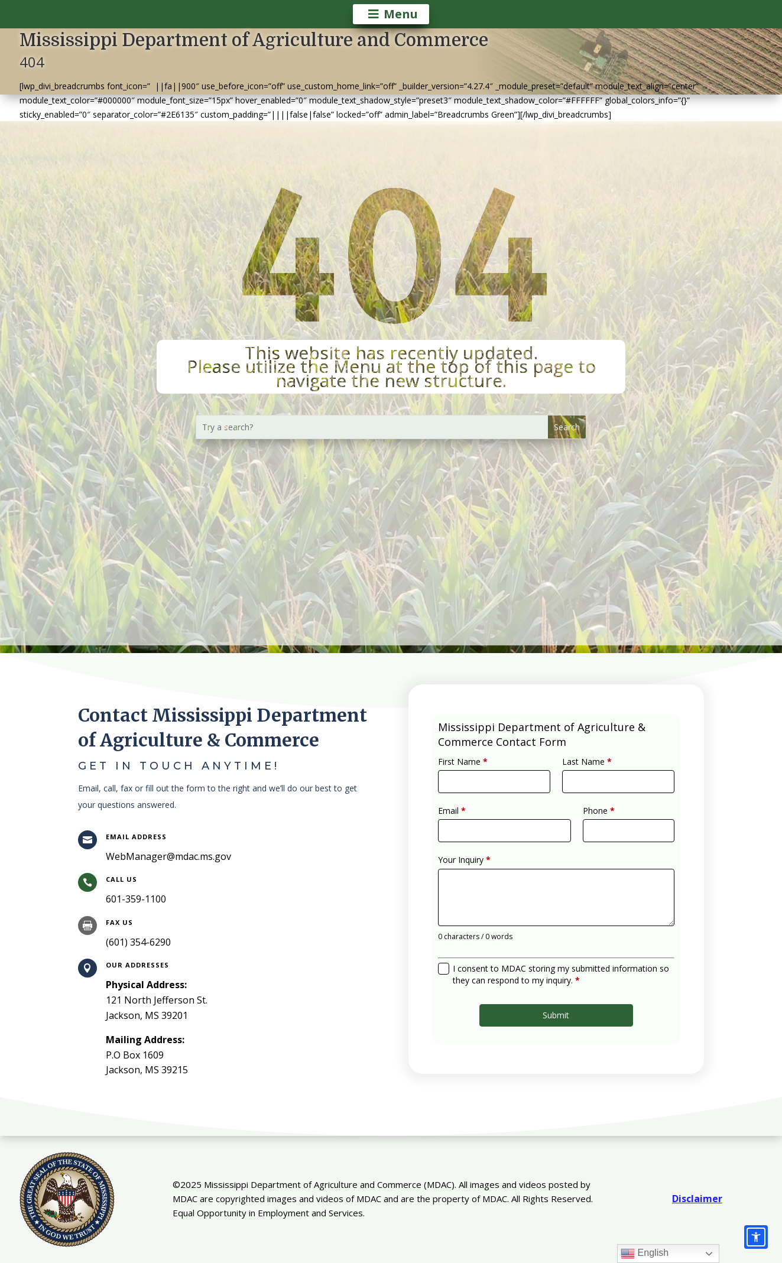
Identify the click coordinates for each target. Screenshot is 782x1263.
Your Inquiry (479, 863)
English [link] (645, 1253)
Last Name (581, 781)
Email (469, 822)
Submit (556, 992)
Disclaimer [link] (697, 1198)
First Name (478, 781)
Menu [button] (401, 14)
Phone (591, 822)
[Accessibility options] (756, 1237)
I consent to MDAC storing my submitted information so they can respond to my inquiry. (560, 958)
